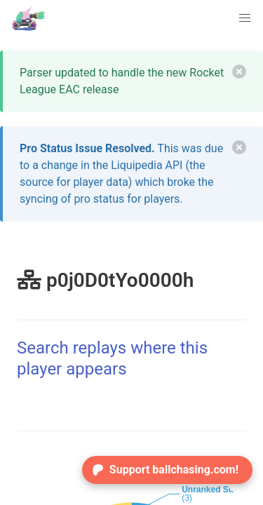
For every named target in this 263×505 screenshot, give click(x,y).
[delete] (239, 72)
